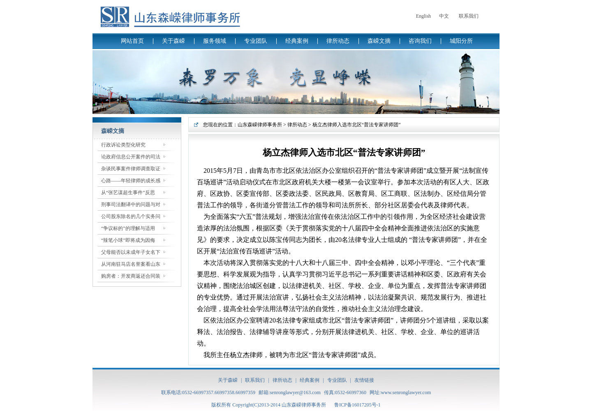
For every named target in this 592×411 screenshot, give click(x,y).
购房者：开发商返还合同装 (130, 276)
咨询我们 (420, 41)
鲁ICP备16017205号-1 (357, 405)
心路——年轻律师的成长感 (130, 180)
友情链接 (364, 380)
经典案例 (296, 41)
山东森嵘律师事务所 (260, 125)
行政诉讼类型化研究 (123, 145)
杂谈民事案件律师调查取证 (130, 169)
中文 (444, 16)
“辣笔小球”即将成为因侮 (128, 240)
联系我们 (469, 16)
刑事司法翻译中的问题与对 (130, 204)
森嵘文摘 (379, 41)
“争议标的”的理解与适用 (128, 228)
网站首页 (132, 41)
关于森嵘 (173, 41)
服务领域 (214, 41)
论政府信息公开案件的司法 (130, 157)
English (423, 16)
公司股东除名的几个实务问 (130, 216)
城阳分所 (461, 41)
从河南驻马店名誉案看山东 (130, 264)
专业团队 (255, 41)
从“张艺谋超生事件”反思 (128, 192)
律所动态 (337, 41)
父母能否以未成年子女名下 (130, 252)
